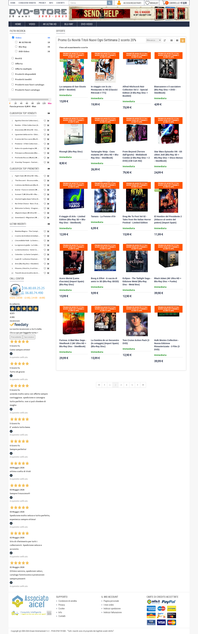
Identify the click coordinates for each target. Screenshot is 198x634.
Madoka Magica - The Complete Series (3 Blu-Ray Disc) (27, 231)
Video (32, 24)
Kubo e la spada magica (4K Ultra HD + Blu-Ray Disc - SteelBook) (27, 148)
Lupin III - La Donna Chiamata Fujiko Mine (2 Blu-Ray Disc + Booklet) (27, 259)
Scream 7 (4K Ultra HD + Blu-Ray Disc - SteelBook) (27, 194)
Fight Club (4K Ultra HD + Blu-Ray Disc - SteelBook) (27, 176)
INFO (51, 3)
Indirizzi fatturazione (113, 612)
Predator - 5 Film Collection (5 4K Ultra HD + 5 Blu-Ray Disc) (27, 143)
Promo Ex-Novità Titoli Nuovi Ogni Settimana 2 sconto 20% (73, 55)
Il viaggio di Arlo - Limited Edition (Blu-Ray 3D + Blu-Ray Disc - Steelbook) (72, 219)
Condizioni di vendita (67, 601)
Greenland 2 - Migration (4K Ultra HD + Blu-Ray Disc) (27, 217)
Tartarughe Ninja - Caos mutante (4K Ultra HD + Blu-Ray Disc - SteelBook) (105, 155)
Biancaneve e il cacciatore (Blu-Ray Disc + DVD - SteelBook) (167, 90)
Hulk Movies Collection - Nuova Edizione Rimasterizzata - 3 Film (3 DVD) (167, 345)
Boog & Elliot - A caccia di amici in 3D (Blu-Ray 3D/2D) (105, 280)
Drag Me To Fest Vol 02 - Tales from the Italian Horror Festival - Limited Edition (137, 219)
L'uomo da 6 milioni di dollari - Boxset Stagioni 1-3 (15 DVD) (27, 236)
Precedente (16, 337)
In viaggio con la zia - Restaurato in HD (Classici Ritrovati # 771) (104, 90)
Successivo (29, 337)
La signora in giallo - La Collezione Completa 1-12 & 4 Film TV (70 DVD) (27, 245)
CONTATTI (60, 3)
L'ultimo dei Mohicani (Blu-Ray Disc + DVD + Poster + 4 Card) (27, 185)
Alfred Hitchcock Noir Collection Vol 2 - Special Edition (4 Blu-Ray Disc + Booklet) (135, 91)
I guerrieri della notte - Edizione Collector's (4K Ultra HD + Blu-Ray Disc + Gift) (27, 134)
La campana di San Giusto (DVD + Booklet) (72, 88)
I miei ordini (109, 605)
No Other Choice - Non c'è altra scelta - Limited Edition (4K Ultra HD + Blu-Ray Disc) (27, 203)
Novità (18, 58)
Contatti (61, 616)
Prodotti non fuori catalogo (29, 84)
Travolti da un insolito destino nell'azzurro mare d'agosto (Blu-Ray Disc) (27, 273)
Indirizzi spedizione (112, 608)
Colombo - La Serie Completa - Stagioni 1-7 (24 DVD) (27, 254)
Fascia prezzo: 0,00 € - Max (23, 106)
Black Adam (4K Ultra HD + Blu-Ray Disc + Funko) (167, 280)
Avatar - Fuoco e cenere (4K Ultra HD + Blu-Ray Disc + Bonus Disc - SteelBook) (27, 189)
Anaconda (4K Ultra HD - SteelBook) (27, 130)
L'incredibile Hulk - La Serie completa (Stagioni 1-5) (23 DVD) (27, 240)
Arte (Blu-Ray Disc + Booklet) (27, 263)
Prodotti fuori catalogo (27, 89)
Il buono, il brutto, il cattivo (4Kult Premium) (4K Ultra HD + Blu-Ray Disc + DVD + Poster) (27, 268)
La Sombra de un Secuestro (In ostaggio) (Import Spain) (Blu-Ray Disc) (105, 343)
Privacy (61, 605)
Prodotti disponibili (25, 74)
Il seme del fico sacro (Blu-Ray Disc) (27, 139)
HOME (12, 3)
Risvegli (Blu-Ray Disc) (71, 152)
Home (18, 24)
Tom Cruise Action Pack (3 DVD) (136, 342)
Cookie (61, 608)
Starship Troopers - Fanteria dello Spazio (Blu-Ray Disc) (27, 162)
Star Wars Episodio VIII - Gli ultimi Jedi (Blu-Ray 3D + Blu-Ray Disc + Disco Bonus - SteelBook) (168, 156)
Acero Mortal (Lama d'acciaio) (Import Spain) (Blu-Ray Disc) (71, 281)
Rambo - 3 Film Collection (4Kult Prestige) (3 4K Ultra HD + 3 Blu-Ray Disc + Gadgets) (27, 125)
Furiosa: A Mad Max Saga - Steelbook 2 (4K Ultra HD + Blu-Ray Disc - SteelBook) (72, 343)
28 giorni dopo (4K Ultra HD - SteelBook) (27, 213)
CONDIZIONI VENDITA (27, 3)
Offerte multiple (23, 68)
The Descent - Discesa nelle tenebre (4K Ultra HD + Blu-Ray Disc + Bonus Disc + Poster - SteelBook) (27, 180)
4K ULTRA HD (49, 24)
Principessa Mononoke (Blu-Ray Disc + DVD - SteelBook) (27, 153)
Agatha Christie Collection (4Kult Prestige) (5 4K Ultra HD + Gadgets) (27, 120)
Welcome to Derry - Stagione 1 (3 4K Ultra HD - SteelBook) (27, 208)
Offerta (19, 63)
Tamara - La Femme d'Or (103, 216)
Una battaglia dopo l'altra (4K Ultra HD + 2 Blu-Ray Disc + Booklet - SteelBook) (27, 199)
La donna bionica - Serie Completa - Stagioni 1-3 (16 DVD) (27, 250)
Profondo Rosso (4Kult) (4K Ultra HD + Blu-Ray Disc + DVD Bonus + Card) (27, 157)
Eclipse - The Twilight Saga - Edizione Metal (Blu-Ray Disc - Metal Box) (137, 281)
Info (60, 612)
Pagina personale (111, 601)
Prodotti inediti (23, 79)
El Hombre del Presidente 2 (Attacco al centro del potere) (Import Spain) (168, 219)
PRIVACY (42, 3)
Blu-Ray (68, 24)
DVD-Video (87, 24)
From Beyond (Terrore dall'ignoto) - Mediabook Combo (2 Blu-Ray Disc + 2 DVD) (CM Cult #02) (136, 156)
